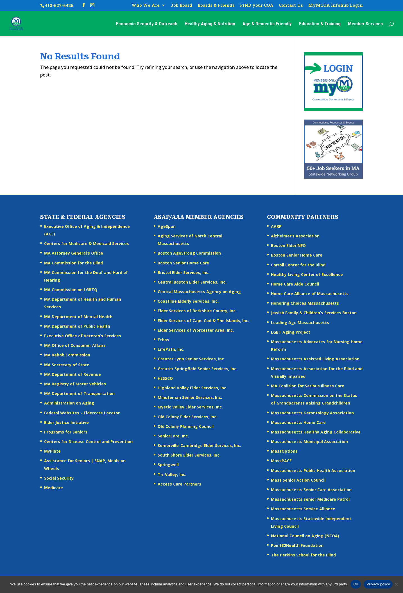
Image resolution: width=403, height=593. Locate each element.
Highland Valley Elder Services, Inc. (192, 387)
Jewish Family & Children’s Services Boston (314, 312)
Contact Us (291, 5)
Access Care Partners (179, 484)
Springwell (168, 464)
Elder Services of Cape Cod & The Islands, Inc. (203, 320)
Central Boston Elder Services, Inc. (192, 282)
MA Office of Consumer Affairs (75, 345)
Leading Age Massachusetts (300, 322)
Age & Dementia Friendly (267, 24)
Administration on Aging (69, 403)
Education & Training (320, 24)
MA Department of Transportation (79, 393)
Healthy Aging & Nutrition (210, 24)
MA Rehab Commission (67, 355)
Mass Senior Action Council (298, 480)
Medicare (53, 487)
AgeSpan (167, 226)
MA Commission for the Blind (73, 263)
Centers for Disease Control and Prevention (88, 441)
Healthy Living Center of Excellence (307, 274)
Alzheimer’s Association (295, 236)
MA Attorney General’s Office (73, 253)
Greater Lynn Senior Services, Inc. (191, 358)
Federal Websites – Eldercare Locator (82, 412)
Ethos (163, 339)
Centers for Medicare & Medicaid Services (86, 243)
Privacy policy (378, 584)
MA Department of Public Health (77, 326)
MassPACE (281, 460)
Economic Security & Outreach (146, 24)
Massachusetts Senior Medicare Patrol (310, 499)
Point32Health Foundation (297, 545)
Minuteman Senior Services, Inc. (190, 397)
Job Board (181, 5)
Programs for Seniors (65, 432)
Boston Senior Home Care (183, 263)
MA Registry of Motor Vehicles (75, 384)
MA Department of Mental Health (78, 316)
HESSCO (165, 378)
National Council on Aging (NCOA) (305, 535)
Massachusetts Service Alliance (303, 508)
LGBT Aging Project (290, 332)
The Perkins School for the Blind (303, 555)
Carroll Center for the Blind (298, 265)
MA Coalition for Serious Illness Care (307, 385)
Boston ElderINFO (288, 245)
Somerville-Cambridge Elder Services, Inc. (199, 445)
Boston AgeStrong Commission (189, 253)
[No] (396, 584)
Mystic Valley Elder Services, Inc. (190, 407)
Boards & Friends (216, 5)
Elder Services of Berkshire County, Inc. (197, 310)
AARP (276, 226)
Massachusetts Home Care (298, 422)
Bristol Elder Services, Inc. (183, 272)
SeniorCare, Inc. (173, 436)
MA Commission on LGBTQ (70, 289)
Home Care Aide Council (295, 284)
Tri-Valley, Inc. (172, 474)
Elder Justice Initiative (66, 422)
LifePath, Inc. (171, 349)
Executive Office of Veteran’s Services (82, 335)
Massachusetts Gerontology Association (312, 412)
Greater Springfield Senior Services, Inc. (197, 368)
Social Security (59, 478)
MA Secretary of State (66, 364)
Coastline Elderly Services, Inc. (188, 301)
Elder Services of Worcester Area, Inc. (196, 330)
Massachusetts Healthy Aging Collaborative (316, 432)
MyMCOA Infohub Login (335, 5)
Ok (355, 584)
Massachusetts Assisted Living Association (315, 358)
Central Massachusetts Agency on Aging (199, 291)
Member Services (365, 24)
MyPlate (52, 451)
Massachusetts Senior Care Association (311, 489)
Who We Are (146, 5)
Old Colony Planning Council (186, 426)
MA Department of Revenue (72, 374)
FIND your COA (256, 5)
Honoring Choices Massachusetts (305, 303)
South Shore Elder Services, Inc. (189, 455)
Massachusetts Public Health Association (313, 470)
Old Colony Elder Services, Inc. (188, 416)
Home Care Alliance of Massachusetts (309, 293)
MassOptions (284, 451)
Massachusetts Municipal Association (309, 441)
